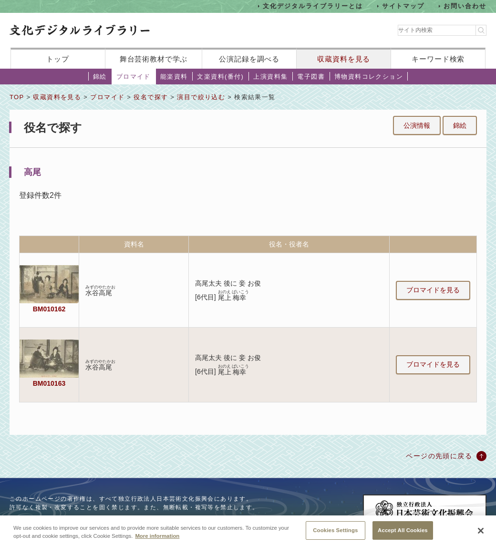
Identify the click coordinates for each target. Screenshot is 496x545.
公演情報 (416, 125)
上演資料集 (270, 76)
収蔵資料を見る (343, 59)
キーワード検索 (438, 59)
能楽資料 (174, 76)
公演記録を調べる (249, 59)
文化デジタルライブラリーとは (312, 6)
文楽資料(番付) (220, 76)
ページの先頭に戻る (439, 456)
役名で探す (151, 97)
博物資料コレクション (368, 76)
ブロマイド (133, 76)
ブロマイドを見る (433, 290)
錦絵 (100, 76)
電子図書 (311, 76)
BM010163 (49, 383)
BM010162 (49, 309)
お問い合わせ (465, 6)
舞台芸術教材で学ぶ (154, 59)
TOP (17, 97)
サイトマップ (403, 6)
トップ (57, 59)
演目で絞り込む (201, 97)
